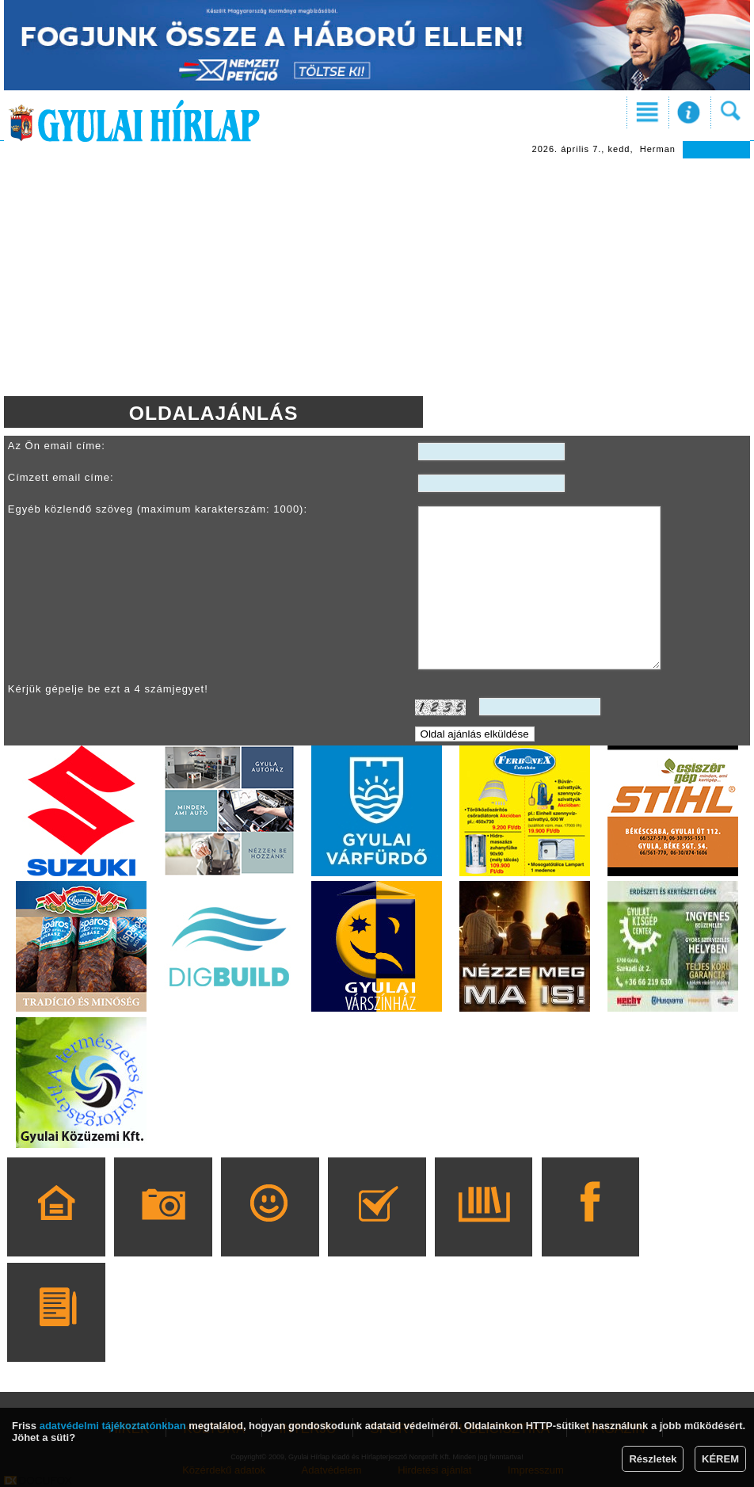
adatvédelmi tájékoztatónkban (113, 1426)
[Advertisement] (377, 277)
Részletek (652, 1459)
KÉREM (720, 1459)
